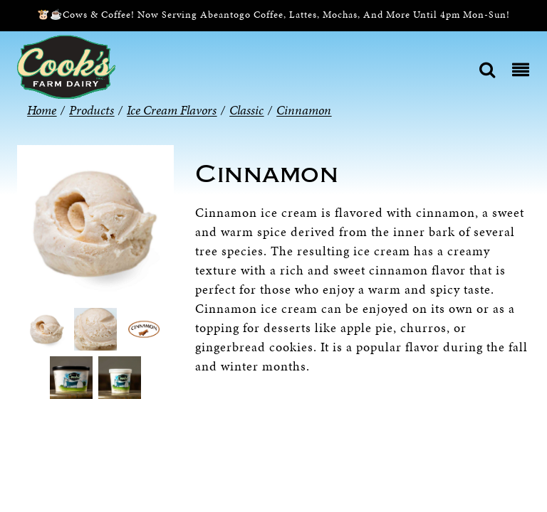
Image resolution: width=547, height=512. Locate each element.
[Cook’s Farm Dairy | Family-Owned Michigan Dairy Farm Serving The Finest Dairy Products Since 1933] (66, 66)
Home (41, 110)
